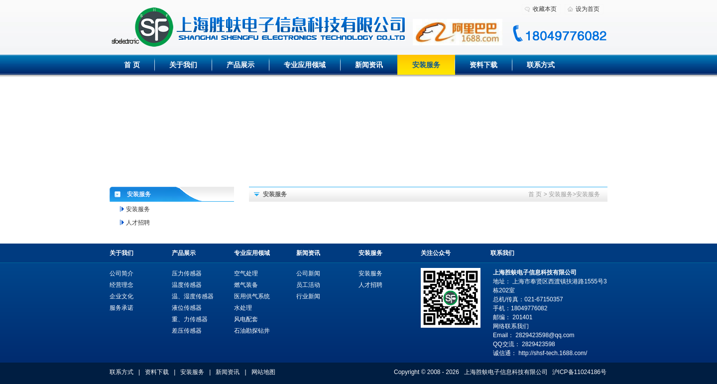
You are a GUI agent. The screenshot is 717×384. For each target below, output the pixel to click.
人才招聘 (138, 222)
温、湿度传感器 (193, 296)
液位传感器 (187, 307)
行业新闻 (308, 296)
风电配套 (246, 319)
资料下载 (483, 65)
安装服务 (426, 65)
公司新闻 (308, 273)
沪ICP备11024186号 (579, 372)
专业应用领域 (305, 65)
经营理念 (121, 284)
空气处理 (246, 273)
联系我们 (502, 253)
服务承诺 (121, 307)
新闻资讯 (369, 65)
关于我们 (183, 65)
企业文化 (121, 296)
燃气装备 (246, 284)
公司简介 (121, 273)
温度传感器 (187, 284)
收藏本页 (545, 8)
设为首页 (587, 8)
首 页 (132, 65)
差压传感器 (187, 330)
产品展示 (240, 65)
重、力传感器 (190, 319)
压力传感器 (187, 273)
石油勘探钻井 (252, 330)
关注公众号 (436, 253)
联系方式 (541, 65)
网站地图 (263, 372)
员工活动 (308, 284)
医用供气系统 (252, 296)
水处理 (243, 307)
